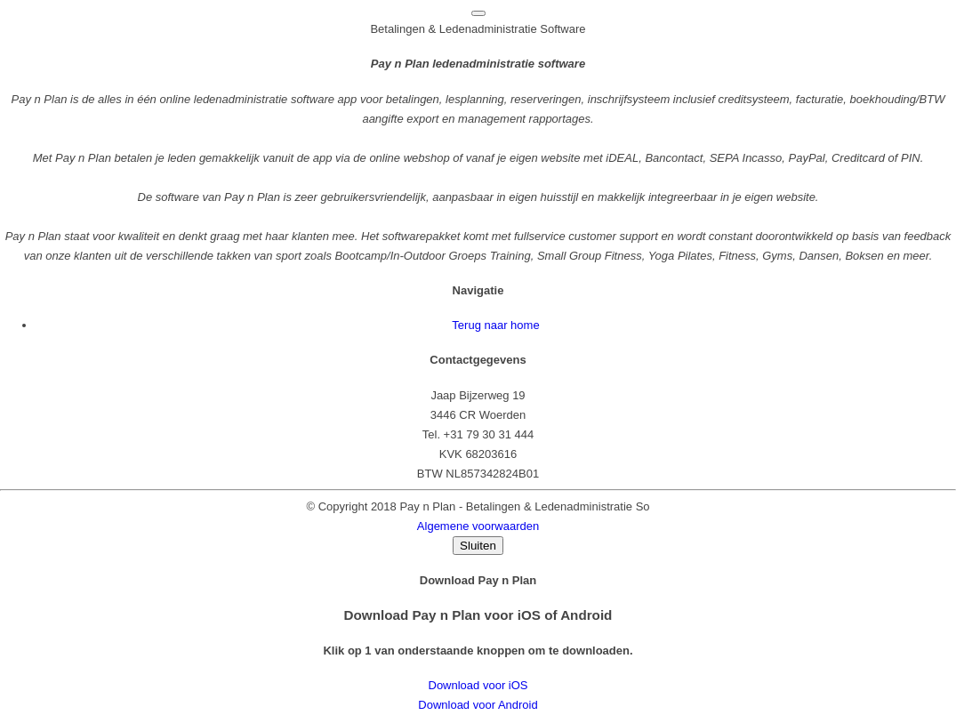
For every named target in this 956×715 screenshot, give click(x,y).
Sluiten (478, 545)
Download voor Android (477, 704)
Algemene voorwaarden (478, 526)
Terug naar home (495, 325)
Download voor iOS (478, 685)
